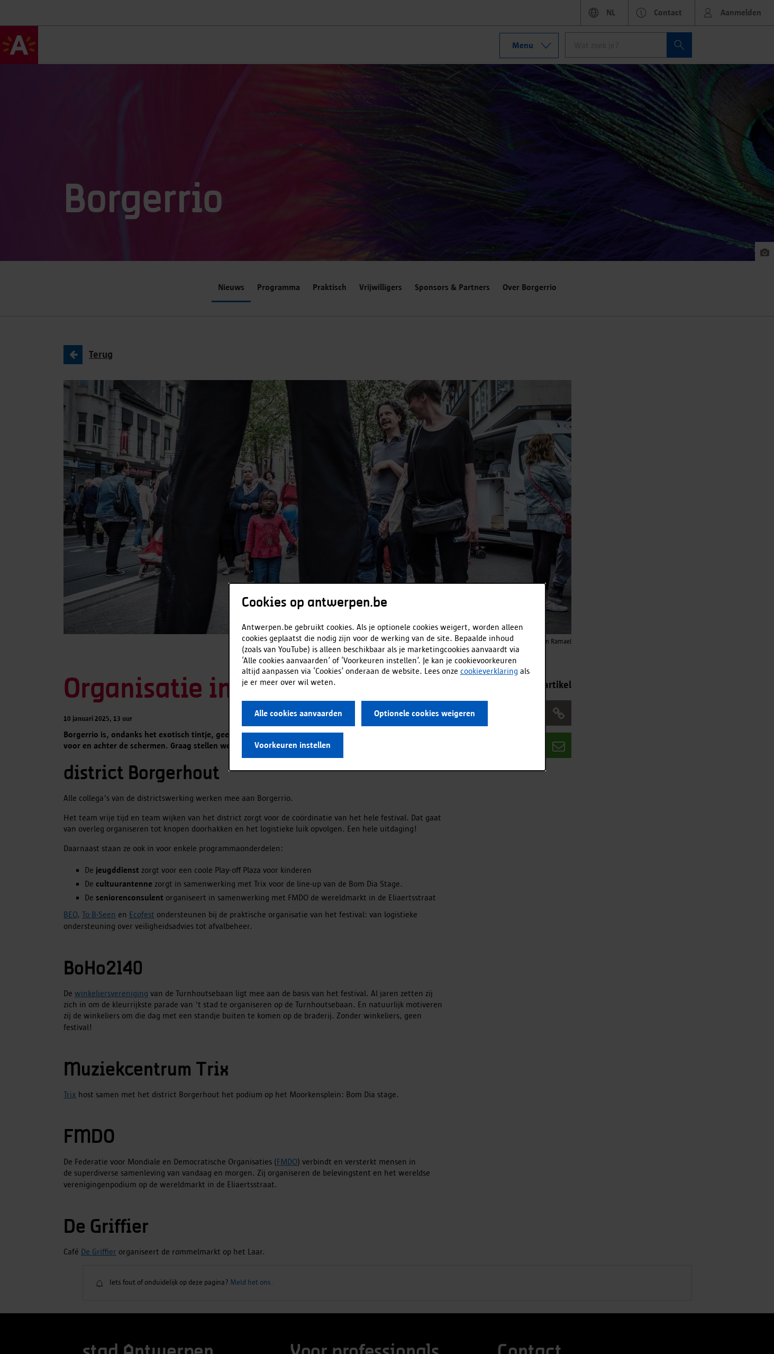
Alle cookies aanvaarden (298, 713)
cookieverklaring (489, 670)
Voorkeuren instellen (292, 745)
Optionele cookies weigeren (424, 713)
